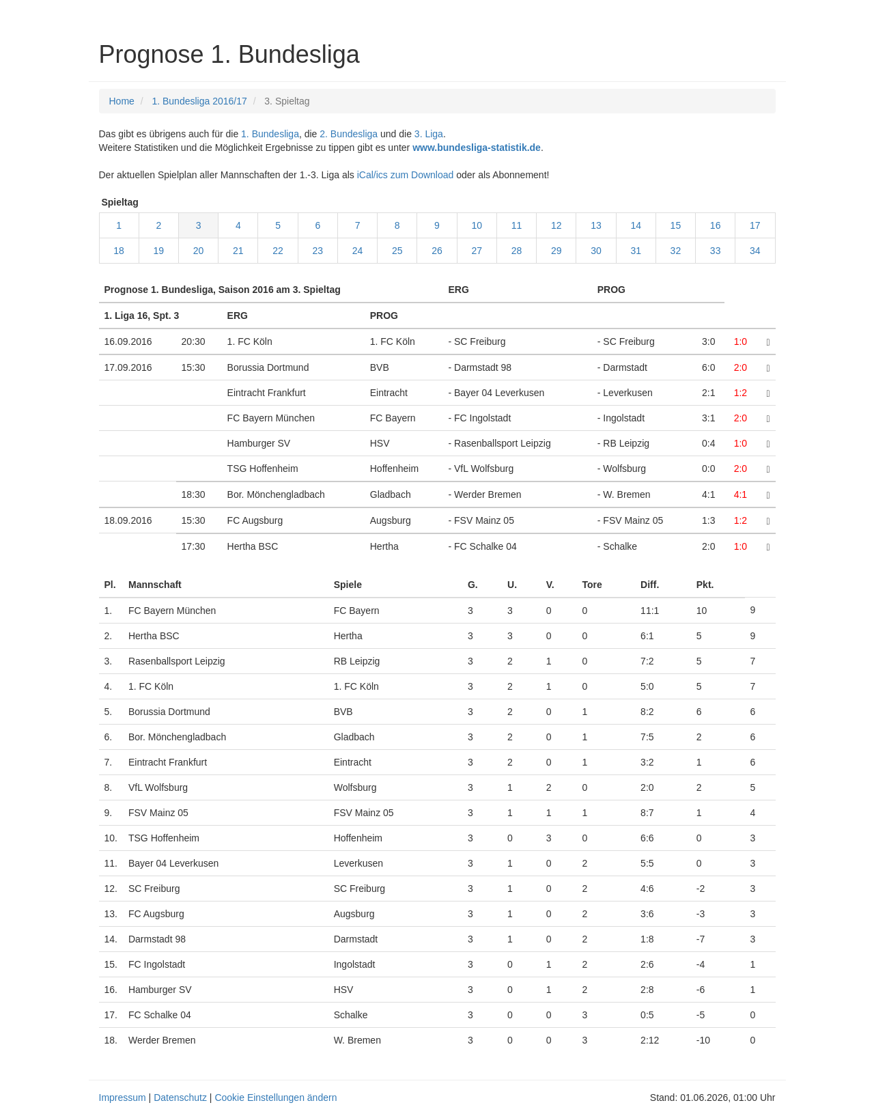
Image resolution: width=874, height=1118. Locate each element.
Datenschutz (180, 1097)
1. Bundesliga (270, 133)
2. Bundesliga (349, 133)
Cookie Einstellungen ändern (275, 1097)
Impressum (122, 1097)
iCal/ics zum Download (405, 174)
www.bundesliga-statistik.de (476, 147)
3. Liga (428, 133)
